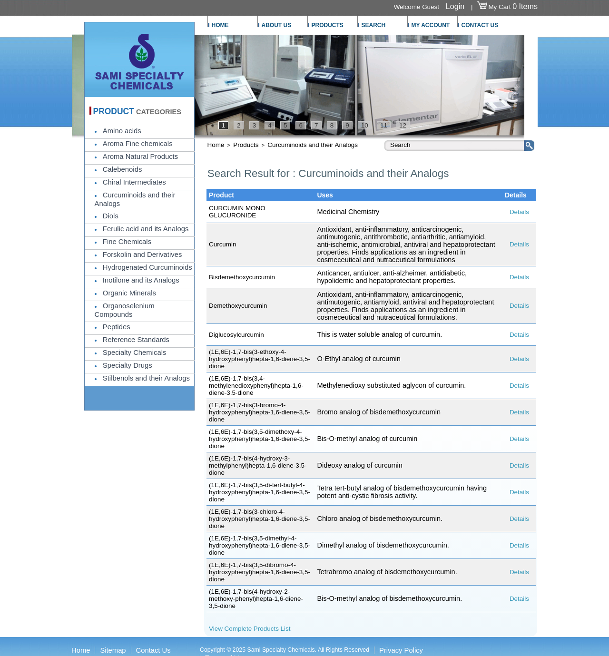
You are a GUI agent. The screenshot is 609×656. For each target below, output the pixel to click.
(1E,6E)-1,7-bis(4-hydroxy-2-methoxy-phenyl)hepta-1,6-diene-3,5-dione (256, 598)
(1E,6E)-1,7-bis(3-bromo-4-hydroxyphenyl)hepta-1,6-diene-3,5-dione (259, 412)
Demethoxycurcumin (238, 305)
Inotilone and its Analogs (141, 280)
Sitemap (113, 650)
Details (519, 211)
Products (245, 144)
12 (402, 125)
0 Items (525, 6)
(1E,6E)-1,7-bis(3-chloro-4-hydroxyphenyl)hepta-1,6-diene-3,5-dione (259, 518)
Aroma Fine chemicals (138, 143)
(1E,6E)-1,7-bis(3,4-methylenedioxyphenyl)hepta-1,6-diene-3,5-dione (256, 385)
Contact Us (153, 650)
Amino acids (122, 131)
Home (216, 144)
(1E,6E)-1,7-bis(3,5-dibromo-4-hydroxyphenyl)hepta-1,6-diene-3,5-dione (259, 572)
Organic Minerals (129, 293)
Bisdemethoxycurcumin (242, 277)
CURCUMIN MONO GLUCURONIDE (237, 212)
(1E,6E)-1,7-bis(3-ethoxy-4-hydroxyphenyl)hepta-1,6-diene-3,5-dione (259, 359)
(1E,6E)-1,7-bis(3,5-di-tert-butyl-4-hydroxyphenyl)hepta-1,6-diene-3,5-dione (259, 492)
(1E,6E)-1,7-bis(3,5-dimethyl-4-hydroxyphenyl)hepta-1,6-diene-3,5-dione (259, 545)
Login (455, 6)
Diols (110, 216)
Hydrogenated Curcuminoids (147, 267)
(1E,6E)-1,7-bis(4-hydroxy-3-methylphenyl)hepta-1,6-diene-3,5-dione (257, 465)
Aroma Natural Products (140, 156)
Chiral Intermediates (134, 182)
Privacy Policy (401, 650)
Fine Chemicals (127, 241)
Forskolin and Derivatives (142, 254)
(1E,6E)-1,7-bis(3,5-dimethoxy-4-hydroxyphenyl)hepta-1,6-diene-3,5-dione (259, 439)
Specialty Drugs (127, 365)
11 (383, 125)
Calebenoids (122, 169)
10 (364, 125)
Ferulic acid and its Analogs (146, 229)
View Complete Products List (250, 628)
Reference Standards (136, 339)
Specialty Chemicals (135, 352)
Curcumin (222, 244)
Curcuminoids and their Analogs (312, 144)
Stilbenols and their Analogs (146, 378)
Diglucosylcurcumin (236, 334)
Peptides (116, 327)
